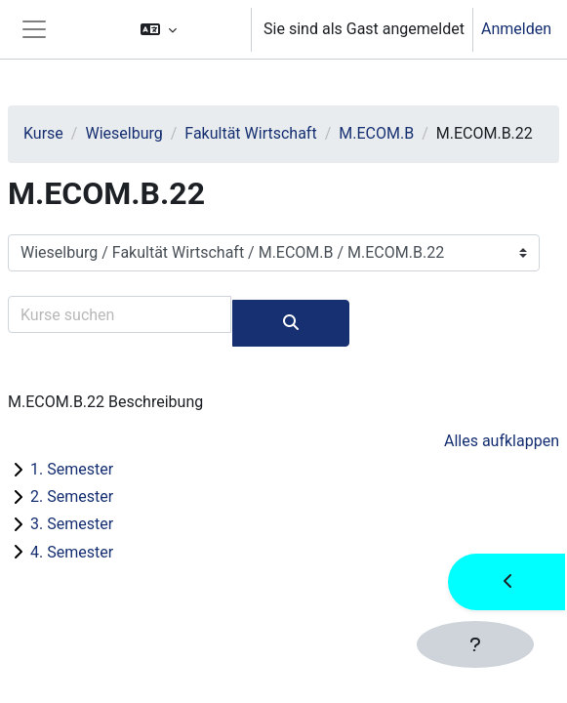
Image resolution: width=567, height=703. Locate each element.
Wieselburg (123, 133)
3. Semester (71, 524)
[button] (186, 29)
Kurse (43, 133)
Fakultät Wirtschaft (250, 133)
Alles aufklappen (501, 441)
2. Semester (71, 496)
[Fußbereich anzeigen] (475, 644)
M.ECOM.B (376, 133)
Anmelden (516, 29)
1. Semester (71, 469)
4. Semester (71, 552)
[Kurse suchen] (119, 314)
